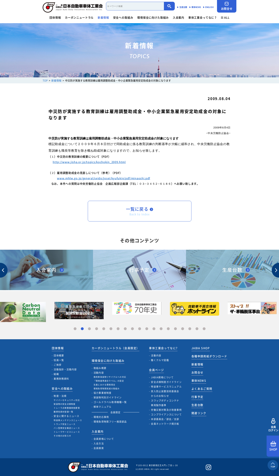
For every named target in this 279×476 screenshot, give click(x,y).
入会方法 (99, 443)
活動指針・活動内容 (65, 369)
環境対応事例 (101, 417)
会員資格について (104, 439)
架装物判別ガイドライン (108, 397)
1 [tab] (75, 329)
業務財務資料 (61, 378)
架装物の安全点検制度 (64, 404)
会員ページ (156, 370)
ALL (225, 17)
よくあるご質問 (201, 389)
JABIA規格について (162, 377)
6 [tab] (111, 329)
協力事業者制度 (102, 393)
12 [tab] (154, 329)
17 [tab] (189, 329)
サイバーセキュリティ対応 (67, 400)
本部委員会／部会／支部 (165, 419)
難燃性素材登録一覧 (63, 411)
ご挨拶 (57, 365)
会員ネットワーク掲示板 (165, 424)
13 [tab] (161, 329)
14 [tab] (168, 329)
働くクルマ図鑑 (160, 360)
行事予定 (197, 397)
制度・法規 (60, 396)
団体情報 (55, 17)
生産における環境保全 (104, 384)
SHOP (273, 446)
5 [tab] (103, 329)
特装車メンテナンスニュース (68, 420)
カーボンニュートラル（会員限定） (115, 348)
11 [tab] (146, 329)
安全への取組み (123, 17)
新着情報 (103, 17)
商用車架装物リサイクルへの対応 (110, 376)
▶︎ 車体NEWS (195, 7)
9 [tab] (132, 329)
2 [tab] (82, 329)
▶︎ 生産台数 (182, 7)
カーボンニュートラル (79, 17)
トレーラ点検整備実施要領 (67, 407)
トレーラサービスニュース (67, 431)
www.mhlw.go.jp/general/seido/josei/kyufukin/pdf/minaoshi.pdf (103, 178)
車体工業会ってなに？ (202, 17)
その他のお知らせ (62, 435)
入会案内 (178, 17)
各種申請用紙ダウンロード (209, 356)
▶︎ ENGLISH (208, 7)
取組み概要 (100, 368)
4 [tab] (96, 329)
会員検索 (99, 448)
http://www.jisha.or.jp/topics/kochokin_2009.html (89, 162)
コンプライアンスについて (166, 414)
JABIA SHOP (200, 348)
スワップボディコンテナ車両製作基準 (165, 403)
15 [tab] (175, 329)
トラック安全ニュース (64, 424)
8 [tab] (125, 329)
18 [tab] (197, 329)
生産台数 (197, 405)
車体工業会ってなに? (163, 348)
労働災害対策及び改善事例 (166, 410)
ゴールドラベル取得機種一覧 (110, 402)
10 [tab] (139, 329)
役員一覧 (59, 360)
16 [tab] (182, 329)
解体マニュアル (102, 406)
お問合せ (226, 6)
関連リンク (198, 413)
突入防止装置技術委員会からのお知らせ (165, 394)
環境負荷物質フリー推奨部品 (110, 421)
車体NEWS (198, 380)
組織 (56, 374)
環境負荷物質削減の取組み (107, 388)
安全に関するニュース (66, 416)
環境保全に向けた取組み (153, 17)
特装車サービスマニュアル (166, 386)
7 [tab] (118, 329)
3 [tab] (89, 329)
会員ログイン (273, 425)
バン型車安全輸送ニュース (67, 427)
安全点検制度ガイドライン (166, 382)
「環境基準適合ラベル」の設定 (109, 380)
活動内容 (99, 372)
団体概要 (59, 355)
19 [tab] (204, 329)
